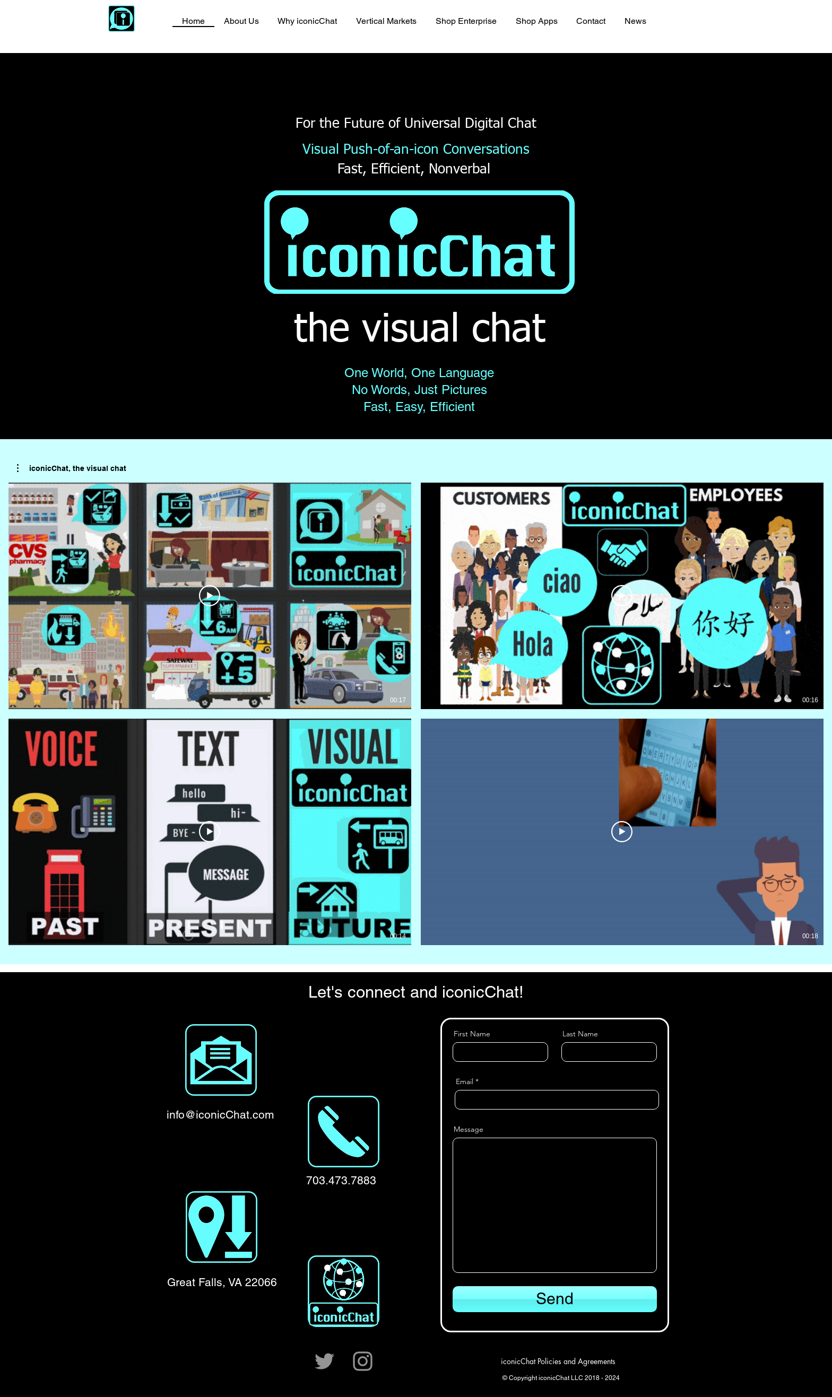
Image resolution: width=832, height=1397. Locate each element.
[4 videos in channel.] (416, 714)
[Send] (555, 1299)
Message (468, 1129)
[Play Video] (209, 595)
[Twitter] (324, 1361)
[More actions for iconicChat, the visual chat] (71, 468)
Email (464, 1081)
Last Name (580, 1033)
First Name (472, 1033)
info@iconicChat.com (220, 1114)
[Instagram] (363, 1361)
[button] (71, 468)
